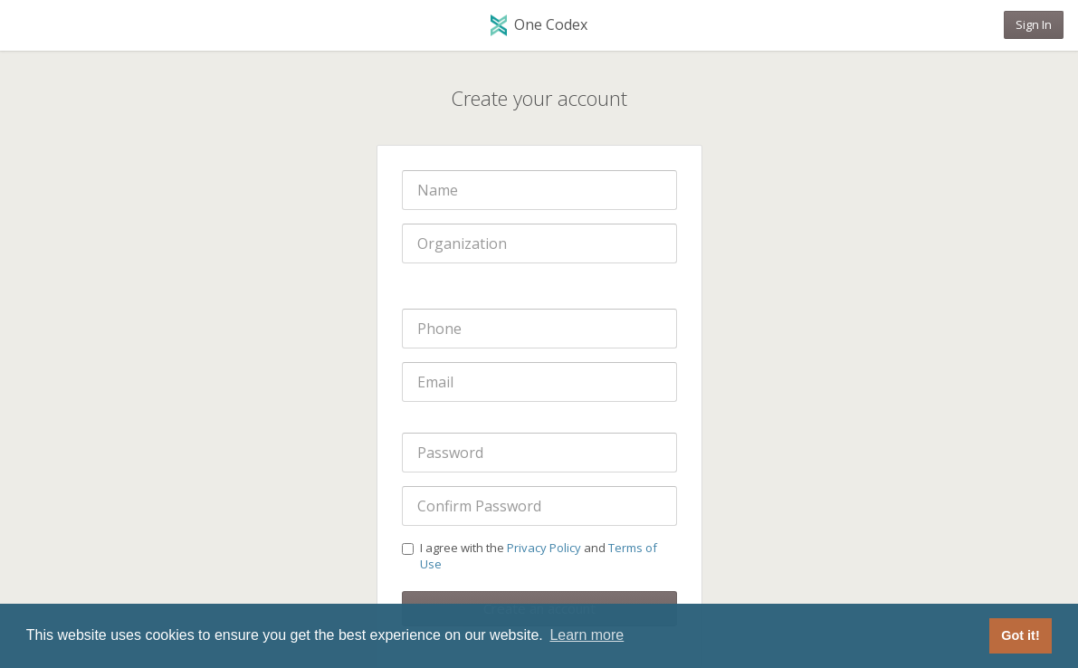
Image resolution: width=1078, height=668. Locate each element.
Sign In (1034, 24)
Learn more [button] (586, 635)
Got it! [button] (1020, 635)
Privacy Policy (544, 547)
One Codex (539, 25)
